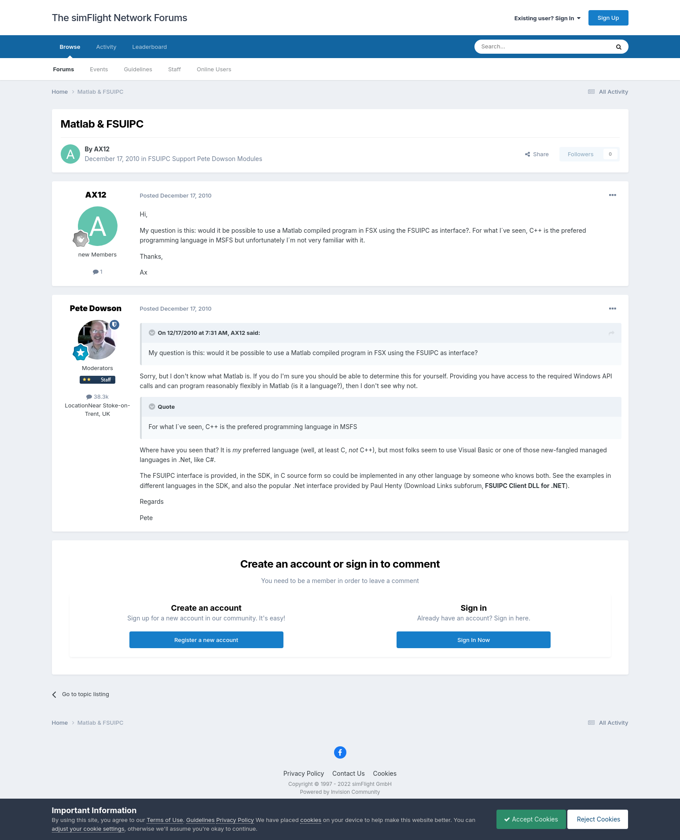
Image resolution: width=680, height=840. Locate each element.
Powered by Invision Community (340, 792)
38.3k (97, 396)
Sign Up (608, 17)
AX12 (102, 149)
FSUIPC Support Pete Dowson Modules (205, 158)
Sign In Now (473, 639)
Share (537, 154)
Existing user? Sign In (548, 18)
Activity (106, 46)
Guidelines (138, 69)
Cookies (385, 773)
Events (99, 69)
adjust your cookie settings (88, 828)
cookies (310, 819)
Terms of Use (165, 819)
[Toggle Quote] (153, 332)
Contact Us (348, 773)
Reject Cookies (596, 819)
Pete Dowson (95, 308)
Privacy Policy (303, 773)
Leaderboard (149, 46)
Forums (63, 69)
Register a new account (206, 639)
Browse (70, 50)
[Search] (520, 47)
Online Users (214, 69)
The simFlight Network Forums (119, 17)
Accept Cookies (527, 819)
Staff (174, 69)
